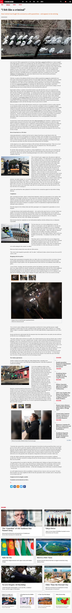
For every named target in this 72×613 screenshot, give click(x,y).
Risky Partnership (60, 594)
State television (14, 101)
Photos (20, 4)
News (2, 4)
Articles (8, 4)
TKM (34, 1)
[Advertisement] (36, 498)
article (51, 106)
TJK (30, 1)
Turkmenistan (20, 74)
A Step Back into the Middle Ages (27, 595)
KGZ (26, 1)
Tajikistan (12, 74)
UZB (37, 1)
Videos (14, 4)
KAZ (23, 1)
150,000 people (16, 98)
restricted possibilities (22, 84)
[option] (15, 277)
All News (69, 440)
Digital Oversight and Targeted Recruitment (7, 595)
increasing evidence (24, 97)
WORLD (42, 1)
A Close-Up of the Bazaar (44, 594)
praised (43, 62)
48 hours (49, 114)
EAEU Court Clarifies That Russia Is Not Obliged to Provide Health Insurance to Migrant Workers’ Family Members (63, 395)
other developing (39, 120)
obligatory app (37, 110)
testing (47, 78)
